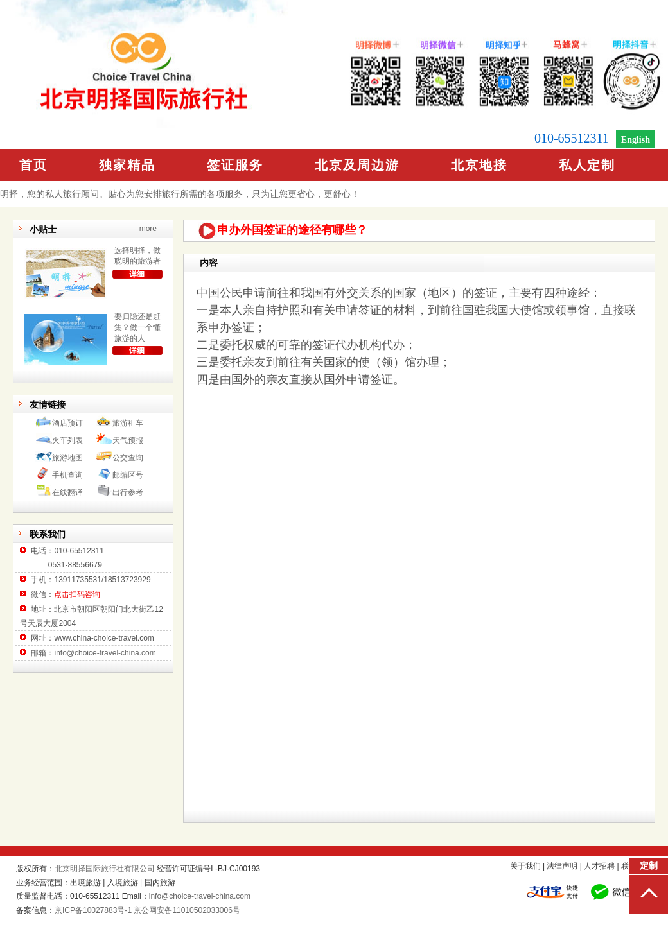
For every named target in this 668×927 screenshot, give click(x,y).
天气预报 (127, 440)
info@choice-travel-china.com (104, 652)
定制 (649, 866)
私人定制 (587, 165)
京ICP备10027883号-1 (93, 910)
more (148, 228)
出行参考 (127, 492)
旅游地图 (67, 457)
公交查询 (127, 457)
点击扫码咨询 (77, 594)
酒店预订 (67, 423)
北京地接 (479, 165)
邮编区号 (127, 475)
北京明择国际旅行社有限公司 (105, 868)
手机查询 (67, 475)
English (635, 139)
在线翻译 (67, 492)
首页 (33, 165)
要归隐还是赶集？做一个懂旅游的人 (137, 327)
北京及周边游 (357, 165)
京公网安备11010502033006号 (187, 910)
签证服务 (235, 165)
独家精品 (127, 165)
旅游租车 (127, 423)
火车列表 (67, 440)
